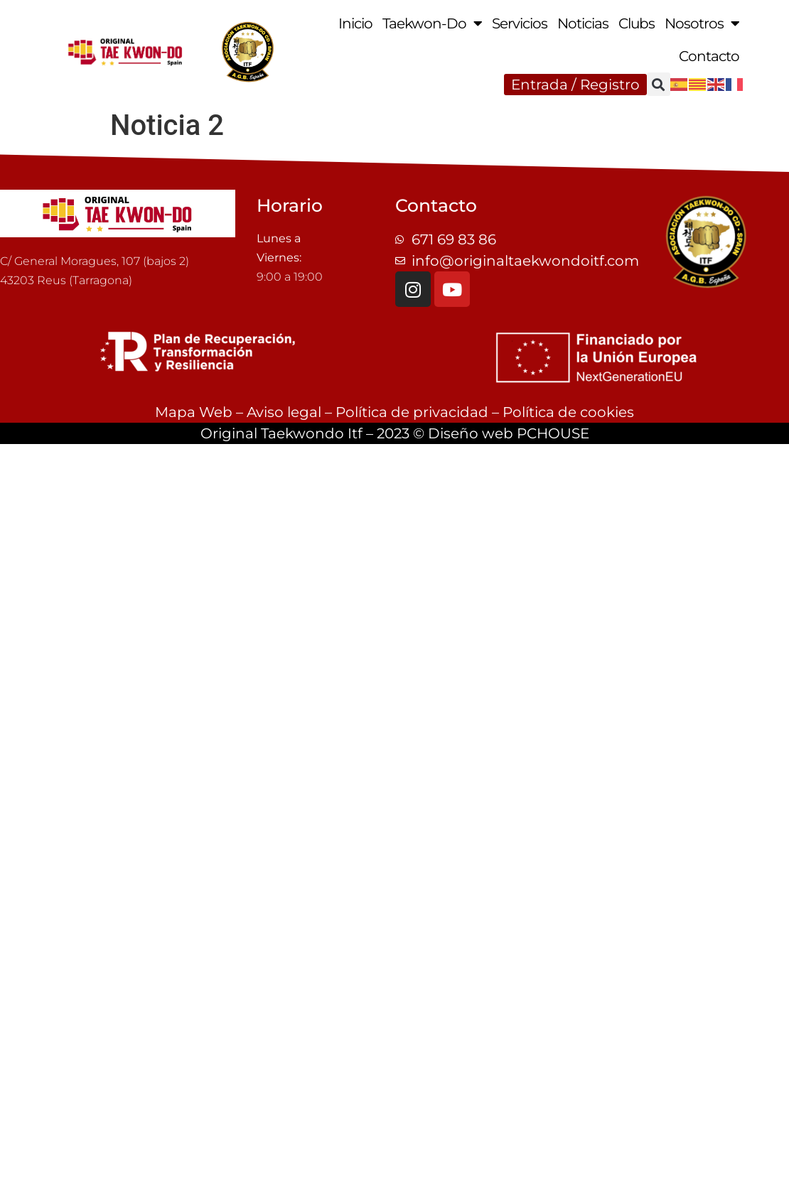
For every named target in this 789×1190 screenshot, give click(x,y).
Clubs (636, 23)
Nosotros (702, 23)
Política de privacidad (412, 412)
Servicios (519, 23)
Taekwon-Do (432, 23)
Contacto (709, 56)
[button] (658, 84)
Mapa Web (193, 412)
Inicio (355, 23)
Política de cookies (568, 412)
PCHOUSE (553, 433)
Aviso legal (284, 412)
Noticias (582, 23)
